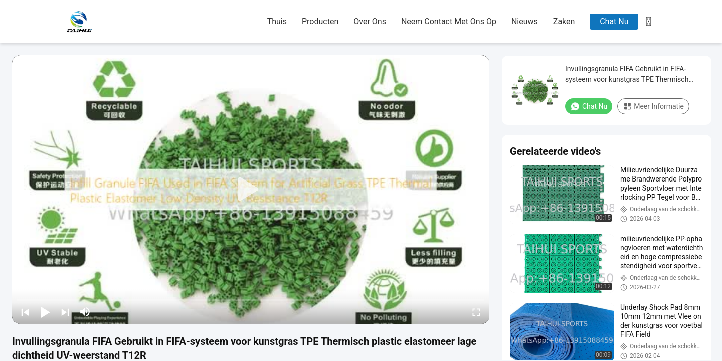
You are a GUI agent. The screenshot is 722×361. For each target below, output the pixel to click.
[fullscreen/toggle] (476, 311)
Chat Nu (614, 21)
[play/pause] (45, 311)
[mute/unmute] (85, 311)
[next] (65, 311)
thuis (277, 21)
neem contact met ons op (448, 21)
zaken (564, 21)
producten (320, 21)
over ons (369, 21)
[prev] (25, 311)
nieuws (524, 21)
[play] (250, 189)
